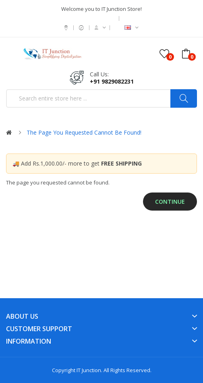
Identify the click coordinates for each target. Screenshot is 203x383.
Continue (170, 201)
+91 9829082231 (112, 81)
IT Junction (89, 370)
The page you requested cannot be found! (84, 132)
